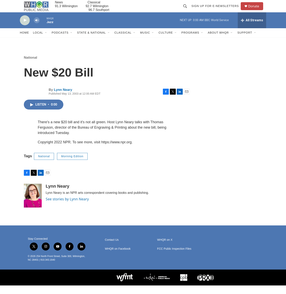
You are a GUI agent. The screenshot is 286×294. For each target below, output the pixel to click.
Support (244, 41)
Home (24, 41)
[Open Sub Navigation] (46, 41)
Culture (165, 41)
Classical (122, 41)
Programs (190, 41)
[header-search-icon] (186, 10)
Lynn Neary (63, 98)
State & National (91, 41)
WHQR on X (164, 248)
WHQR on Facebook (117, 257)
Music (145, 41)
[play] (25, 29)
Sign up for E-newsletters (217, 10)
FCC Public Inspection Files (174, 257)
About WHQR (218, 41)
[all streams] (252, 29)
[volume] (36, 28)
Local (38, 41)
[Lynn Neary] (33, 204)
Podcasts (60, 41)
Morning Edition (72, 164)
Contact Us (112, 248)
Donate (256, 10)
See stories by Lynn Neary (67, 207)
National (30, 66)
